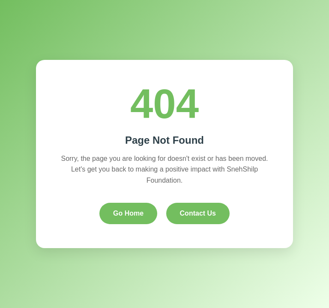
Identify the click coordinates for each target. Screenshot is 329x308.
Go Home (128, 213)
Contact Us (198, 213)
